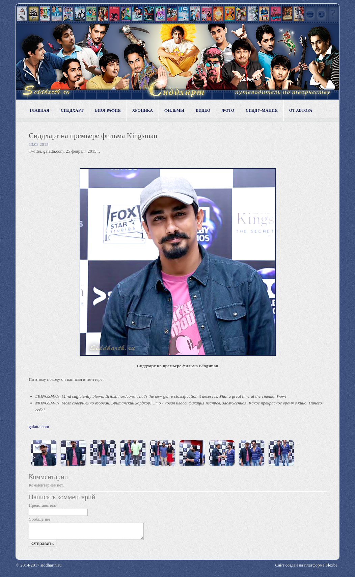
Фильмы (174, 110)
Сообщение (39, 519)
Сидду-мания (262, 110)
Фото (228, 110)
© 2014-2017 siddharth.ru (38, 568)
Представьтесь (42, 505)
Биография (107, 110)
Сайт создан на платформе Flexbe (306, 568)
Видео (203, 110)
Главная (39, 110)
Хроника (142, 110)
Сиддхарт (72, 110)
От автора (300, 110)
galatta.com (39, 426)
